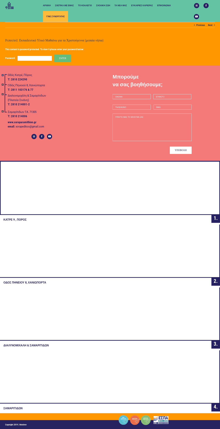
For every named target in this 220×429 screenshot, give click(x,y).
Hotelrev (22, 425)
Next (210, 25)
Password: (28, 58)
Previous (200, 25)
